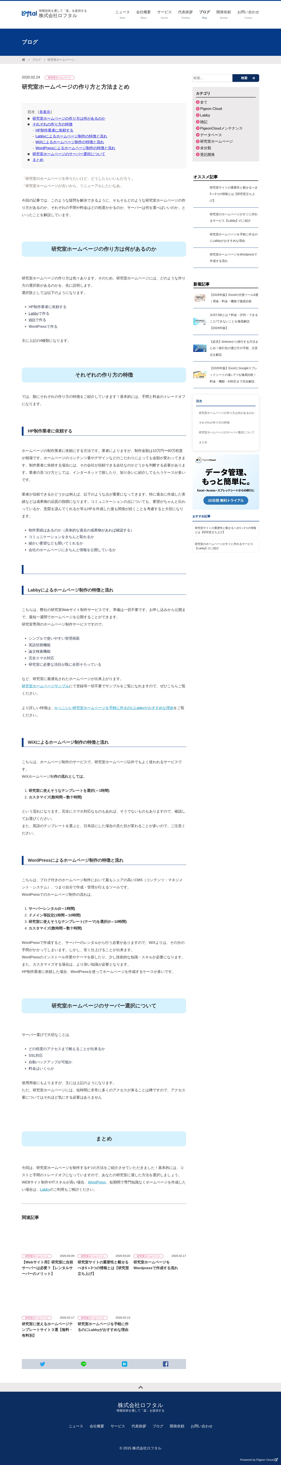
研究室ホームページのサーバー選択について (69, 154)
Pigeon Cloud (211, 109)
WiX (32, 320)
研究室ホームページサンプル (45, 686)
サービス (118, 1426)
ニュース (76, 1426)
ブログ (36, 59)
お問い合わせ (202, 1426)
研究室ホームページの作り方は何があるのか (69, 119)
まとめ (38, 160)
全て (203, 102)
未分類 (205, 148)
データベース (211, 135)
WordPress (97, 1182)
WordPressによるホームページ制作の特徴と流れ (75, 148)
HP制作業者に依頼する (54, 130)
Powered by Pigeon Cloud (259, 1459)
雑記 (203, 122)
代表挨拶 (139, 1426)
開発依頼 (177, 1426)
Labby (33, 313)
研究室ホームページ (216, 141)
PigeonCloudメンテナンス (221, 128)
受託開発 (207, 155)
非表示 (44, 112)
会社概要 (97, 1426)
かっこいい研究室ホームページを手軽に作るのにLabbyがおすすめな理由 (114, 708)
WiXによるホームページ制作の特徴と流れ (69, 142)
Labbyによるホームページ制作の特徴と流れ (71, 136)
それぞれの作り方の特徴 (52, 124)
